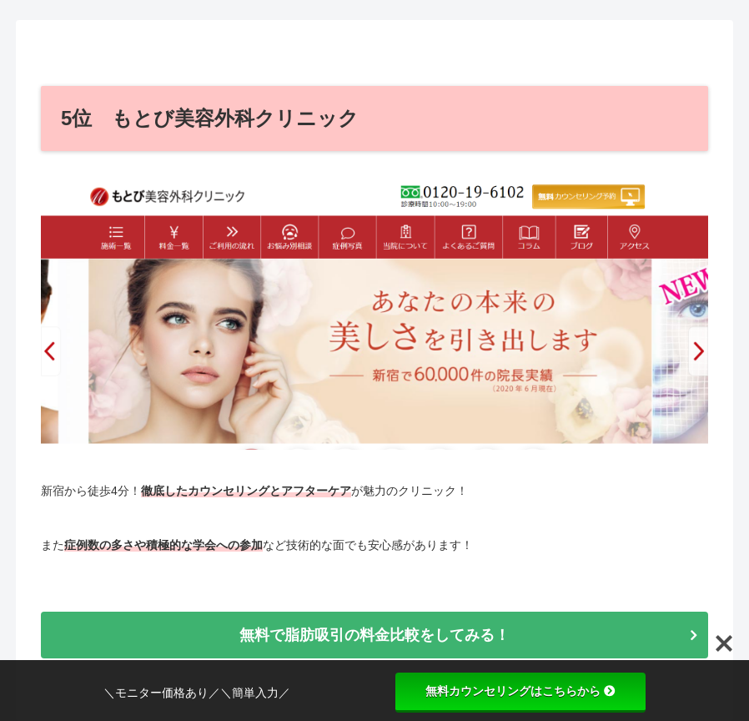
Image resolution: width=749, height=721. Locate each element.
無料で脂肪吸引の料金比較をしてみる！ (374, 635)
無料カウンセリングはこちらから (520, 690)
